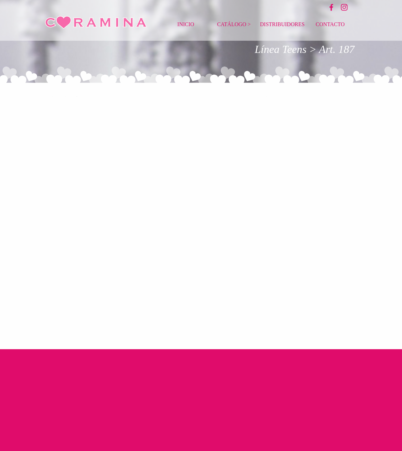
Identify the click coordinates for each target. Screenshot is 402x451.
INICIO (185, 24)
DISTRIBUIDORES (282, 24)
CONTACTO (330, 24)
